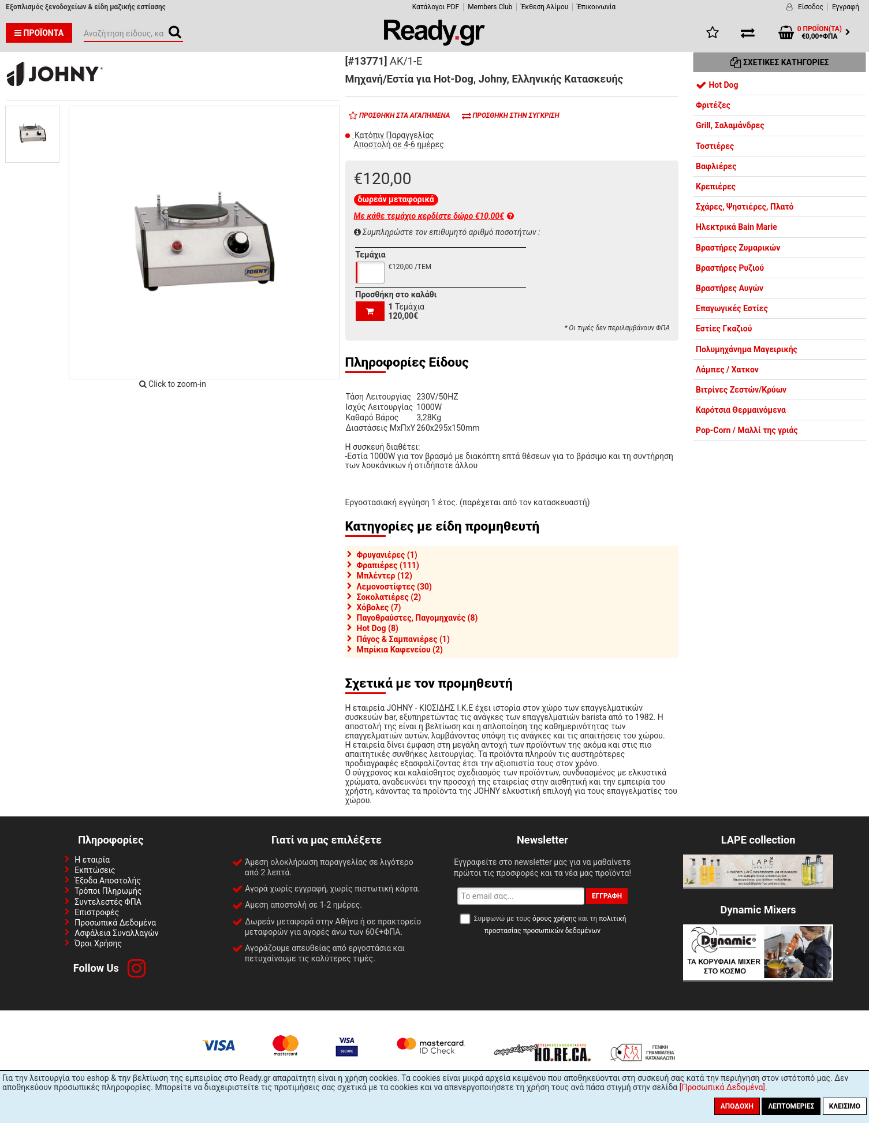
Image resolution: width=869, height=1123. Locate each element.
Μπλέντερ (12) (384, 575)
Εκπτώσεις (94, 870)
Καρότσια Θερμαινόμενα (741, 410)
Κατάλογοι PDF (435, 7)
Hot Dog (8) (377, 628)
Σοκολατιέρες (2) (389, 597)
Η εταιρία (92, 859)
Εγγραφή (845, 7)
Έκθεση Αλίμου (544, 7)
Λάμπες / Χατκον (727, 369)
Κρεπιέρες (716, 186)
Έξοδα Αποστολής (107, 880)
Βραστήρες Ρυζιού (730, 268)
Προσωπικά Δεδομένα (115, 922)
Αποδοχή (737, 1106)
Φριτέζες (713, 105)
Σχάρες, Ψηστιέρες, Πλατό (745, 206)
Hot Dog (717, 84)
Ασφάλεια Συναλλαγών (116, 933)
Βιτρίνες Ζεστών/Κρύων (741, 389)
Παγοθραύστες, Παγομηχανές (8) (417, 617)
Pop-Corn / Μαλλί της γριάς (747, 430)
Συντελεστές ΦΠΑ (107, 901)
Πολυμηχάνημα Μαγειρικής (746, 349)
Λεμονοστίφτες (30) (394, 586)
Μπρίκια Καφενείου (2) (400, 649)
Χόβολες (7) (379, 607)
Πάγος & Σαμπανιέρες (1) (403, 639)
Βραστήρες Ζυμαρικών (738, 247)
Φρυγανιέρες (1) (387, 554)
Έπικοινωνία (596, 7)
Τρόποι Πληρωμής (107, 891)
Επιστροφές (96, 912)
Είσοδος (810, 7)
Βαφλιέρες (716, 166)
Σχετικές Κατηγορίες (779, 62)
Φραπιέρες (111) (388, 565)
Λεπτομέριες (791, 1106)
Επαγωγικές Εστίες (732, 308)
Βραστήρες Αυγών (729, 288)
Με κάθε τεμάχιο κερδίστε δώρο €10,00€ (434, 216)
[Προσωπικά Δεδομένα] (722, 1087)
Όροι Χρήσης (98, 943)
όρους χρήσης (554, 919)
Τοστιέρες (715, 146)
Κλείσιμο (844, 1106)
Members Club (490, 7)
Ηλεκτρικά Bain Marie (736, 227)
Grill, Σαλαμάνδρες (730, 125)
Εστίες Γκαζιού (724, 328)
